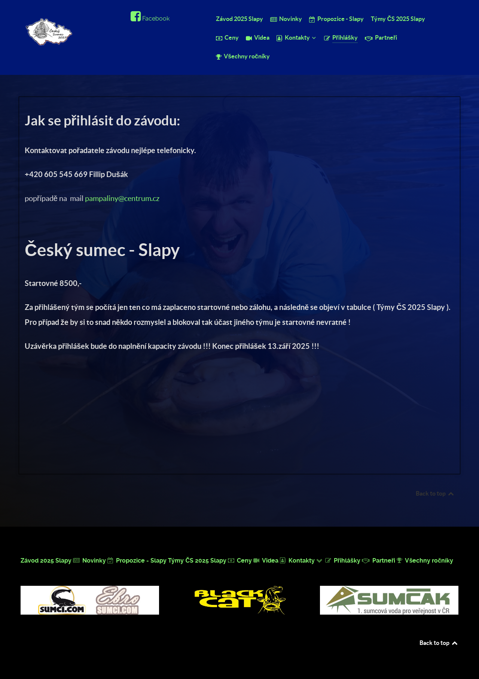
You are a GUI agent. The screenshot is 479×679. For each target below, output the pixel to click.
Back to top (435, 493)
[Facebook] (150, 18)
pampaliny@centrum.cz (122, 198)
